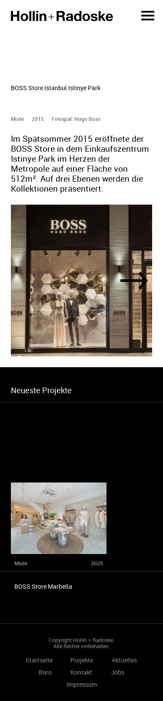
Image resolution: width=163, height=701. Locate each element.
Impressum (82, 684)
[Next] (134, 281)
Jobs (117, 672)
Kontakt (81, 672)
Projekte (81, 660)
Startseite (62, 16)
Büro (45, 672)
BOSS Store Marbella (43, 586)
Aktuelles (124, 660)
